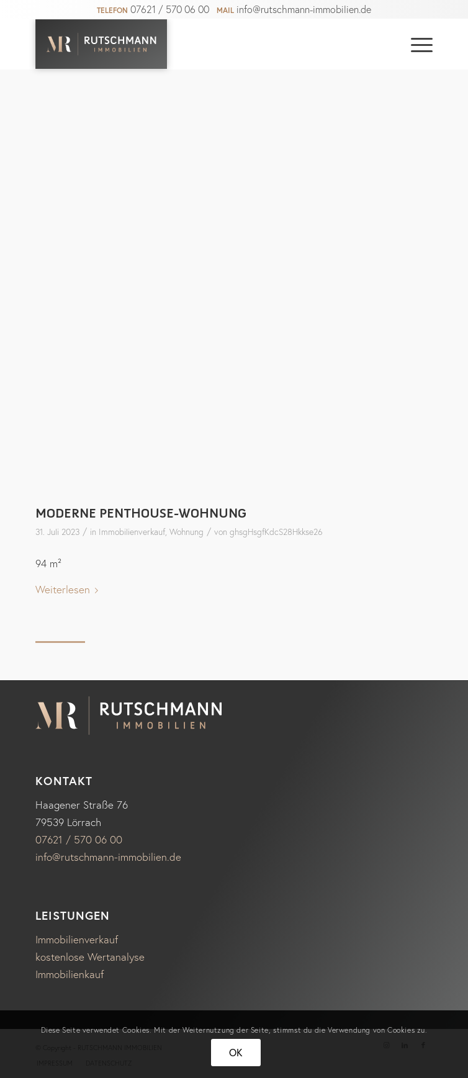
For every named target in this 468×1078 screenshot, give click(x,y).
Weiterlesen (69, 589)
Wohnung (186, 532)
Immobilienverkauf (132, 532)
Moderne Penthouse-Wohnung (140, 513)
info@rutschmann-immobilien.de (303, 9)
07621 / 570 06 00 (169, 9)
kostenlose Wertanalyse (90, 956)
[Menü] (415, 44)
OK (236, 1052)
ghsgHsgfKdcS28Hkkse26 (276, 532)
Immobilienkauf (69, 974)
